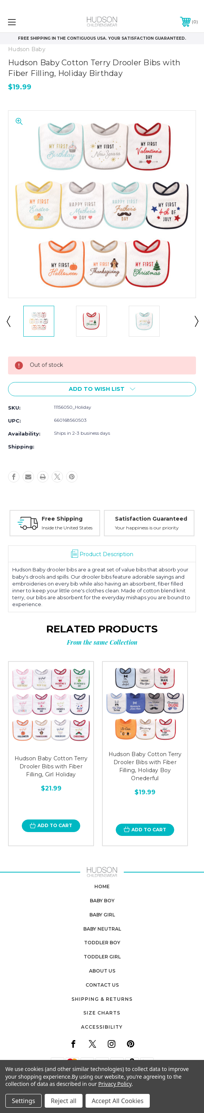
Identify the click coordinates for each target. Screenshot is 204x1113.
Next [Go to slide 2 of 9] (196, 321)
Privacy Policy (114, 1083)
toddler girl (102, 957)
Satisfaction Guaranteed (151, 518)
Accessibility (102, 1027)
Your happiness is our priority (147, 528)
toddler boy (102, 942)
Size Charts (101, 1013)
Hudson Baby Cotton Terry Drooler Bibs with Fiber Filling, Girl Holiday (51, 766)
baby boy (102, 900)
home (102, 886)
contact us (102, 985)
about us (102, 971)
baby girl (102, 915)
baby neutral (102, 929)
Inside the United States (67, 528)
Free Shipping (62, 518)
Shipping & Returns (102, 999)
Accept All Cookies (118, 1101)
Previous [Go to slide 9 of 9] (8, 321)
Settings (23, 1101)
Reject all (63, 1101)
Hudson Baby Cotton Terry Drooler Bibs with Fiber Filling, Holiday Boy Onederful (145, 766)
